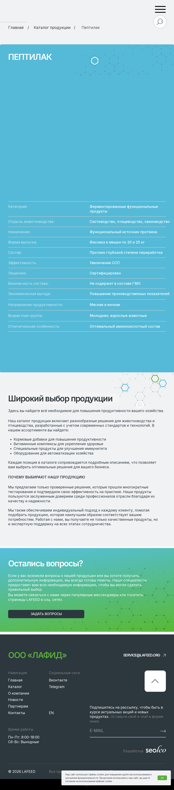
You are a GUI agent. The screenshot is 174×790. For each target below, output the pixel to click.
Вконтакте (58, 680)
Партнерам (18, 706)
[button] (46, 614)
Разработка (133, 751)
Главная (15, 680)
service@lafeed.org (141, 655)
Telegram (57, 687)
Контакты (16, 713)
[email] (117, 730)
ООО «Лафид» (37, 655)
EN (51, 713)
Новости (15, 700)
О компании (18, 693)
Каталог (15, 687)
